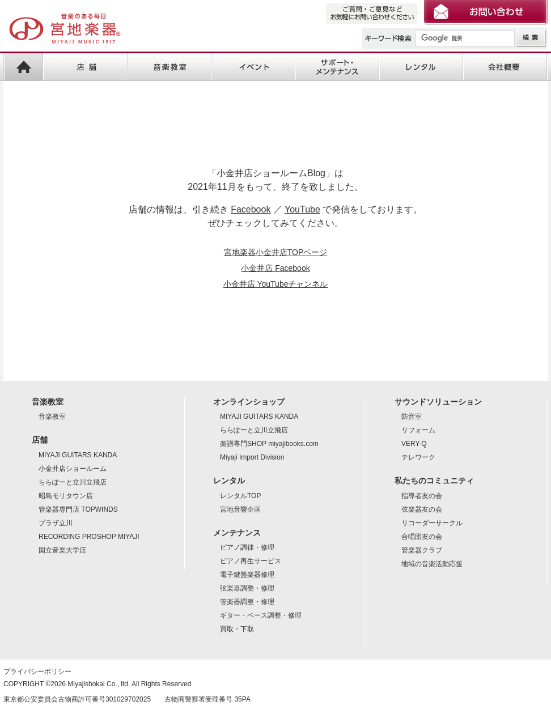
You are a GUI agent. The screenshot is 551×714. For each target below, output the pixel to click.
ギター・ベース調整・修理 (261, 615)
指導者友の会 (421, 496)
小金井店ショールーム (73, 469)
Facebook (250, 209)
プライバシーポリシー (37, 671)
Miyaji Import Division (252, 457)
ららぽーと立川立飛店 (73, 482)
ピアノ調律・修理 (247, 547)
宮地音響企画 (240, 509)
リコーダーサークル (432, 523)
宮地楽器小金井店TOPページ (276, 252)
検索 (531, 38)
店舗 (85, 67)
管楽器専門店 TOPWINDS (78, 509)
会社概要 (505, 67)
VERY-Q (414, 444)
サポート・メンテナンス (337, 67)
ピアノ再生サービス (250, 561)
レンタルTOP (240, 496)
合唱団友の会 (421, 537)
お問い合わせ (485, 13)
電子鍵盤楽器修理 (247, 575)
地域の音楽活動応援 (432, 564)
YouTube (302, 209)
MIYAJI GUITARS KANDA (78, 455)
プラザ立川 (56, 523)
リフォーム (418, 430)
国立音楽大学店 (62, 550)
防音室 (411, 416)
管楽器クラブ (421, 550)
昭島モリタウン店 (66, 496)
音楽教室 (169, 67)
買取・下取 (237, 629)
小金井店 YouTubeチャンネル (275, 283)
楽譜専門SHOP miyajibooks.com (269, 444)
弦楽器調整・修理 (247, 588)
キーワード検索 (389, 38)
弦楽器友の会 (421, 509)
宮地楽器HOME (23, 67)
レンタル (421, 67)
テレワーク (418, 457)
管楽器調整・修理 (247, 602)
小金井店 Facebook (275, 268)
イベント (253, 67)
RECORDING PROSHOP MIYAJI (89, 537)
